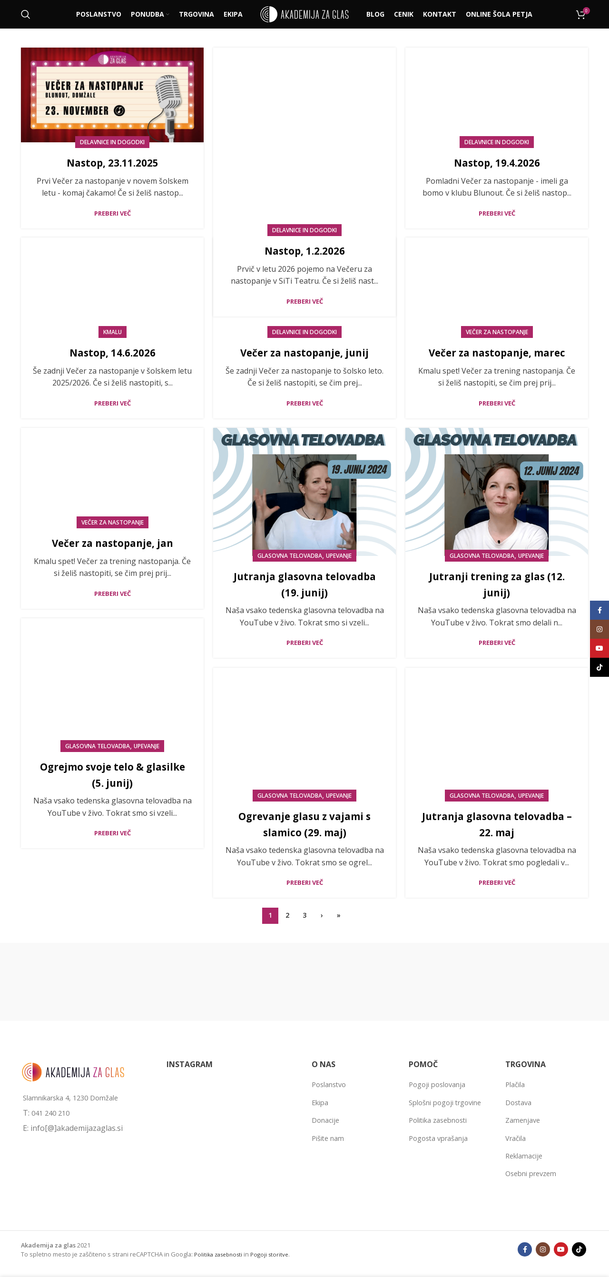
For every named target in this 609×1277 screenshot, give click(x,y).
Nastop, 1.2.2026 (304, 162)
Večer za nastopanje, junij (304, 352)
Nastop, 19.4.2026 (497, 162)
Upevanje (339, 556)
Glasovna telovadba (289, 556)
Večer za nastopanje (497, 332)
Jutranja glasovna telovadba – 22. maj (496, 824)
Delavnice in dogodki (112, 142)
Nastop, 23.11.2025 (112, 162)
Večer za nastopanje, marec (497, 352)
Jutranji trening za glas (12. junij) (497, 584)
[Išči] (25, 14)
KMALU (112, 332)
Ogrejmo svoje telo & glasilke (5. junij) (112, 774)
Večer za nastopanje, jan (112, 542)
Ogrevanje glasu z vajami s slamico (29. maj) (304, 824)
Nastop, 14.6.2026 (112, 352)
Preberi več (112, 213)
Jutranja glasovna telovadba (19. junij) (304, 584)
